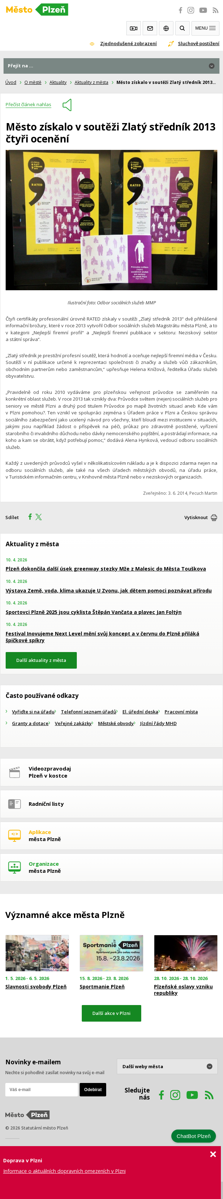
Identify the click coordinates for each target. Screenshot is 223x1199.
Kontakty (150, 28)
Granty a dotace (30, 723)
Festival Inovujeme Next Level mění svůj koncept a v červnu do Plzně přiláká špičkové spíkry (102, 637)
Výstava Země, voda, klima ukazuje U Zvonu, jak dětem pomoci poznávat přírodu (109, 590)
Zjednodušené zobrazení (128, 43)
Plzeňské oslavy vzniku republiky (183, 990)
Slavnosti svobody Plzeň (36, 987)
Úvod (10, 82)
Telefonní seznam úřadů (88, 711)
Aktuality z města (91, 82)
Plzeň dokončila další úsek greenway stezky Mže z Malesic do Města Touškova (106, 568)
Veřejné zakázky (73, 723)
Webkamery (133, 28)
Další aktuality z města (41, 660)
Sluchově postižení (198, 43)
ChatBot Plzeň (194, 1136)
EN (166, 28)
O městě (32, 82)
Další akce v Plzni (111, 1013)
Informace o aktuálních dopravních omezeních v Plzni (64, 1171)
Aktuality (58, 82)
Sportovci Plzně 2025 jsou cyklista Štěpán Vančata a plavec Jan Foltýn (94, 612)
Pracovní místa (181, 711)
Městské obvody (116, 723)
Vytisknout (196, 517)
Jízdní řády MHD (158, 723)
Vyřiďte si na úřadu (33, 711)
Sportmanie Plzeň (102, 987)
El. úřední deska (140, 711)
